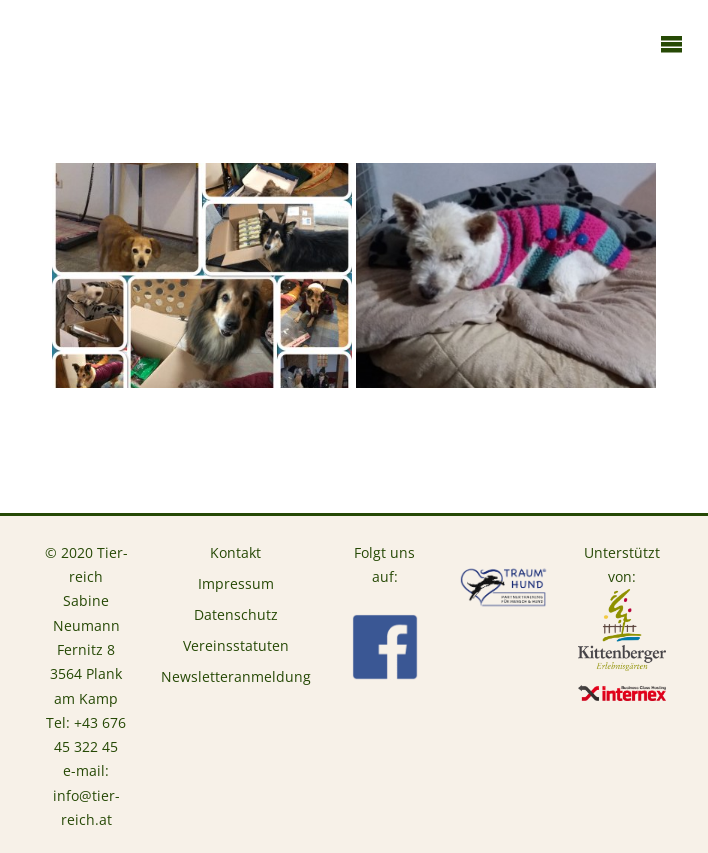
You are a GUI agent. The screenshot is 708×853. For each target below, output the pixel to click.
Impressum (236, 584)
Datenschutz (236, 615)
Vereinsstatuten (236, 646)
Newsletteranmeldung (236, 677)
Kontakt (235, 553)
